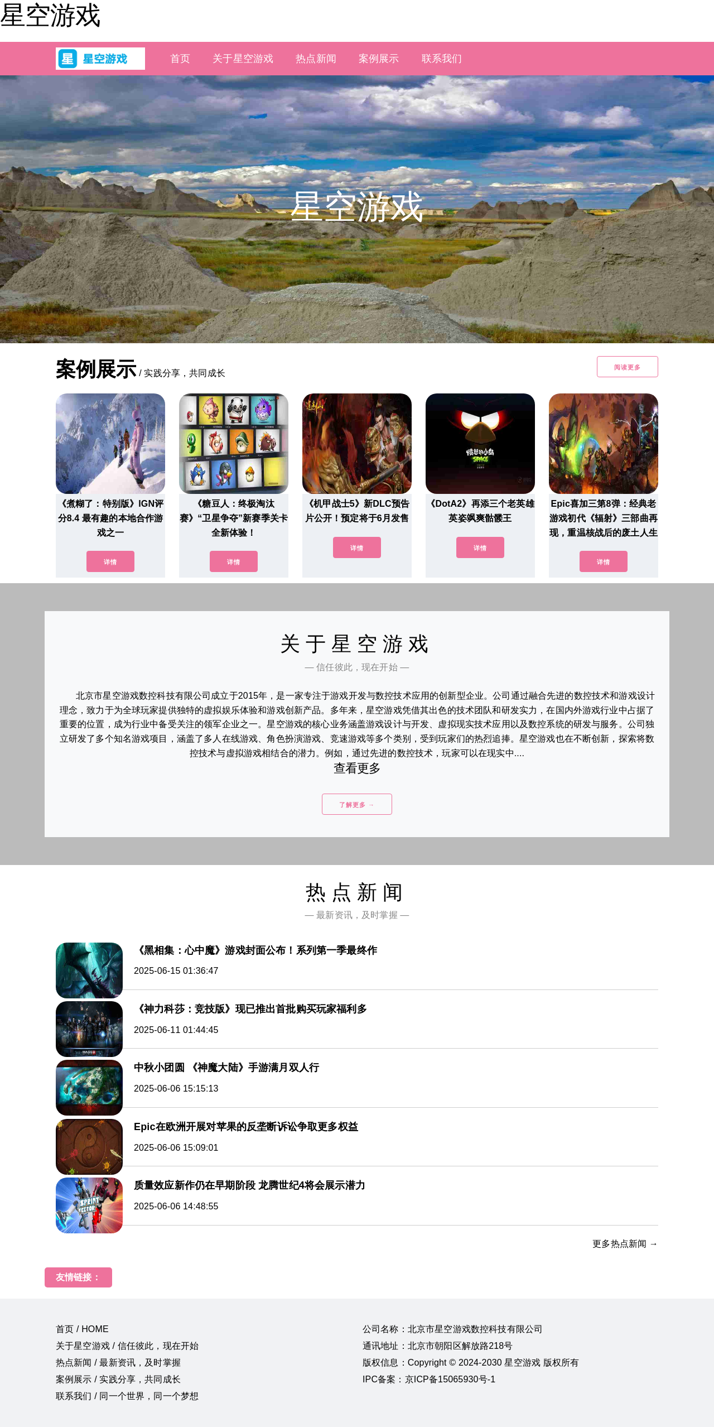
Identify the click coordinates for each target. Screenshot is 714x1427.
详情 (110, 562)
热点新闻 (316, 58)
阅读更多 (627, 367)
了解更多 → (357, 804)
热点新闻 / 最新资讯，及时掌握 (118, 1362)
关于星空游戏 (243, 58)
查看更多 (357, 768)
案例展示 (379, 58)
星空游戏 (50, 15)
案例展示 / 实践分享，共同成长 (118, 1379)
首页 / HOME (82, 1329)
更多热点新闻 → (625, 1243)
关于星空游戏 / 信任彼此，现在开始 (127, 1346)
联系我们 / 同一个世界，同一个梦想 (127, 1396)
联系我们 (442, 58)
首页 (180, 58)
